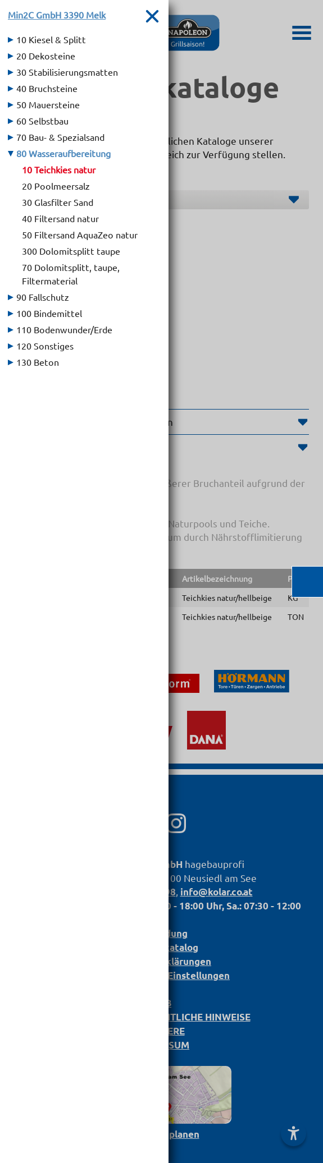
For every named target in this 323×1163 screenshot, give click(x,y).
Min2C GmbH (57, 14)
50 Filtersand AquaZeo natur (80, 234)
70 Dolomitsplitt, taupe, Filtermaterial (71, 273)
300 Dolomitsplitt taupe (71, 250)
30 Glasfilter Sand (57, 202)
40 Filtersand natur (60, 218)
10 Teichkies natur (58, 169)
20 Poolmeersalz (56, 185)
